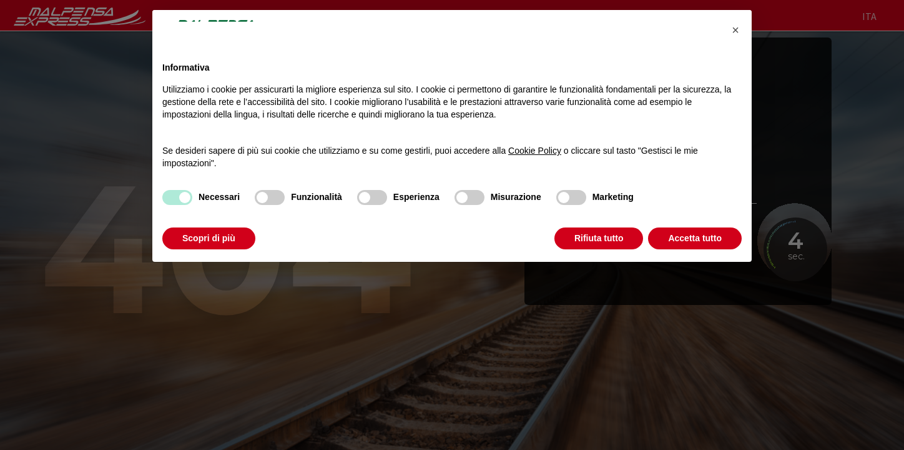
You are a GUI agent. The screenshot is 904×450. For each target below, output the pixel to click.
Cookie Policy (534, 151)
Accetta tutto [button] (695, 238)
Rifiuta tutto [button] (599, 238)
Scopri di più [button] (208, 238)
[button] (735, 30)
